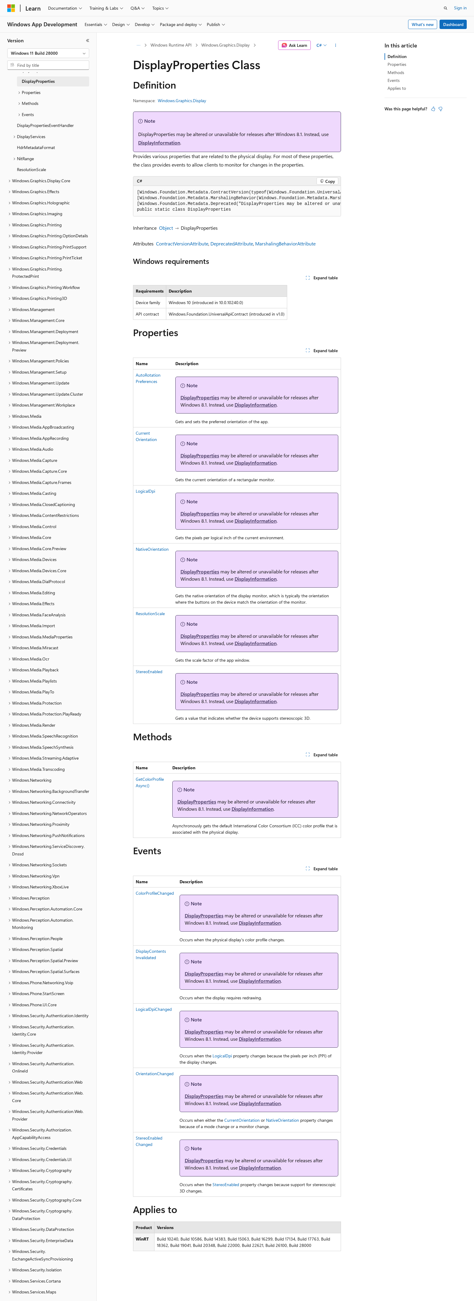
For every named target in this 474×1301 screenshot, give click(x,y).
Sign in (460, 8)
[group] (237, 201)
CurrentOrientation (242, 1120)
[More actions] (335, 45)
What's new (423, 24)
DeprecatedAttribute (231, 243)
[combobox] (48, 53)
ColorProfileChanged (155, 893)
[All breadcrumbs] (138, 45)
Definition (397, 56)
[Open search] (446, 8)
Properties (397, 64)
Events (394, 80)
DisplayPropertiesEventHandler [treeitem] (45, 125)
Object (166, 228)
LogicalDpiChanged (154, 1009)
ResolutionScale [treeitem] (31, 169)
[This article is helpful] (433, 108)
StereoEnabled (149, 671)
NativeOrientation (152, 549)
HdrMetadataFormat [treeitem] (36, 147)
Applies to (397, 88)
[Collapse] (87, 40)
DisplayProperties (199, 397)
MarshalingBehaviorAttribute (285, 243)
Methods (396, 72)
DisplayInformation (159, 142)
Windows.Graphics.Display (225, 45)
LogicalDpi (145, 491)
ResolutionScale (150, 613)
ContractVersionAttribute (182, 243)
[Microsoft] (11, 8)
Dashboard (453, 24)
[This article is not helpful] (440, 108)
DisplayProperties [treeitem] (38, 81)
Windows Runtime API (171, 45)
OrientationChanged (155, 1073)
